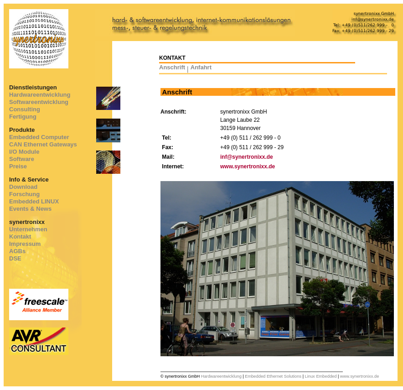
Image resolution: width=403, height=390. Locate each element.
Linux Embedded (320, 376)
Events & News (30, 208)
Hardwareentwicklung (39, 94)
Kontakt (20, 236)
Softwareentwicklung (38, 102)
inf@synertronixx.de (246, 157)
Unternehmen (28, 229)
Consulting (24, 109)
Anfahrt (201, 67)
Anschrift (172, 67)
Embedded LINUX (34, 201)
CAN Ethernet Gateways (43, 144)
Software (21, 159)
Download (23, 186)
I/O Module (24, 151)
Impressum (25, 243)
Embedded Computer (39, 137)
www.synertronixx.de (247, 166)
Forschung (24, 194)
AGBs (17, 251)
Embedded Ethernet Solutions (273, 376)
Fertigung (22, 116)
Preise (18, 166)
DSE (15, 258)
